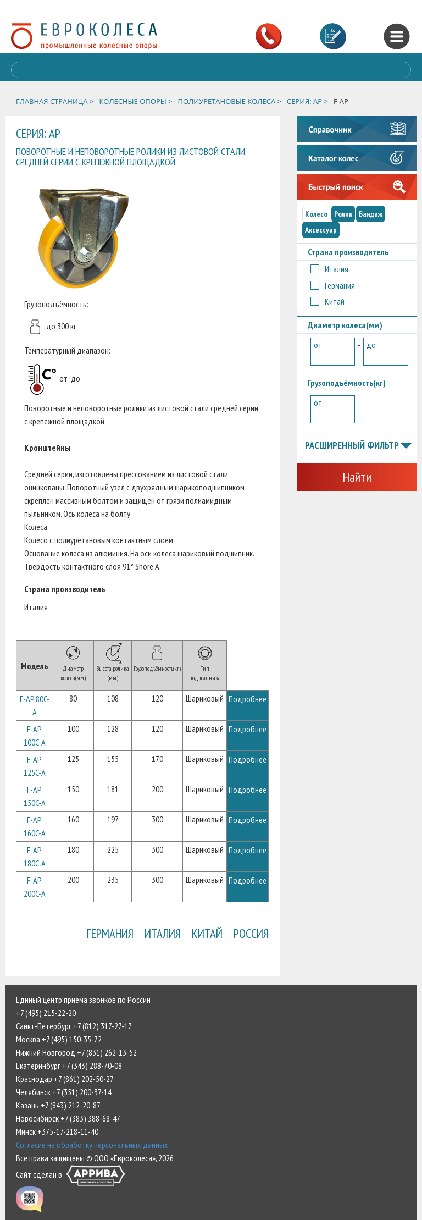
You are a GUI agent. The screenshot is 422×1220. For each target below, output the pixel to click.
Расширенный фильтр (358, 445)
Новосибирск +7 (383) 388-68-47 (68, 1118)
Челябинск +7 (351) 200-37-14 (64, 1091)
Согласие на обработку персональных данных (92, 1144)
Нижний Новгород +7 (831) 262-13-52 (76, 1052)
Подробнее (247, 698)
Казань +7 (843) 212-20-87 (58, 1105)
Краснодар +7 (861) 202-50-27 (65, 1078)
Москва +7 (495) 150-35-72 (59, 1039)
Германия (110, 933)
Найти (356, 476)
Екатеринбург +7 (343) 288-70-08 (69, 1065)
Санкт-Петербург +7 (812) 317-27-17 (74, 1025)
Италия (163, 933)
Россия (251, 933)
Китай (207, 933)
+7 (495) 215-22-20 (46, 1012)
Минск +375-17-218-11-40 (57, 1131)
